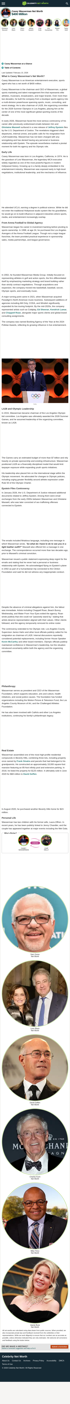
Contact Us (16, 1361)
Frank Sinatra (23, 761)
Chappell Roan (13, 313)
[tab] (35, 65)
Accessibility (51, 1361)
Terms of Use (7, 1364)
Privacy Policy (38, 1361)
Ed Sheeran (43, 309)
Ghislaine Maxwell (11, 127)
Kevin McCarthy (10, 642)
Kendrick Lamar (58, 309)
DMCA (61, 1361)
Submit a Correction (59, 1347)
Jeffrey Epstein (55, 127)
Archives (26, 1361)
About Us (5, 1361)
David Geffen (29, 774)
